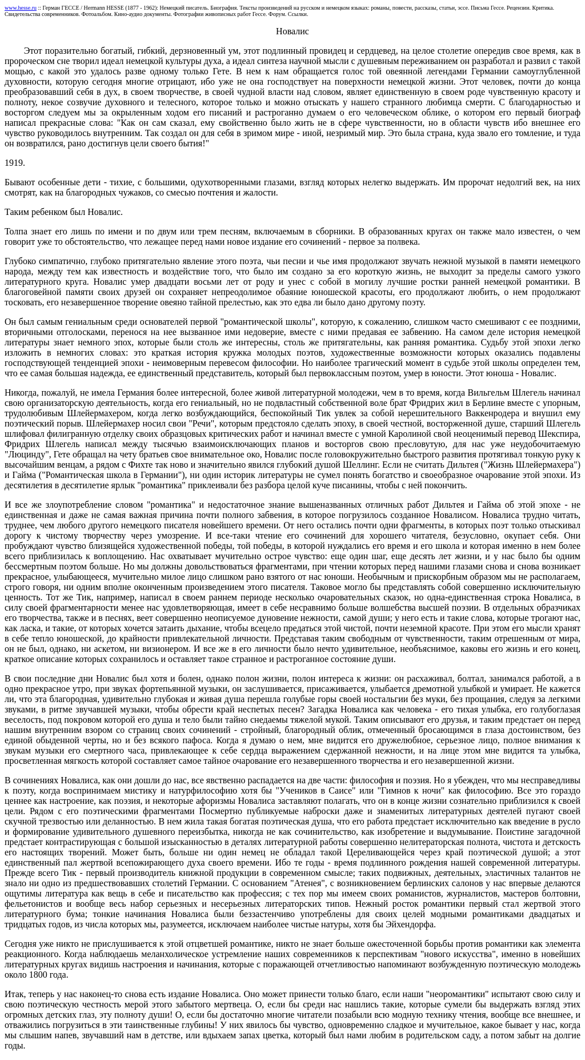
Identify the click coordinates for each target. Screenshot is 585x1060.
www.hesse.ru (21, 8)
